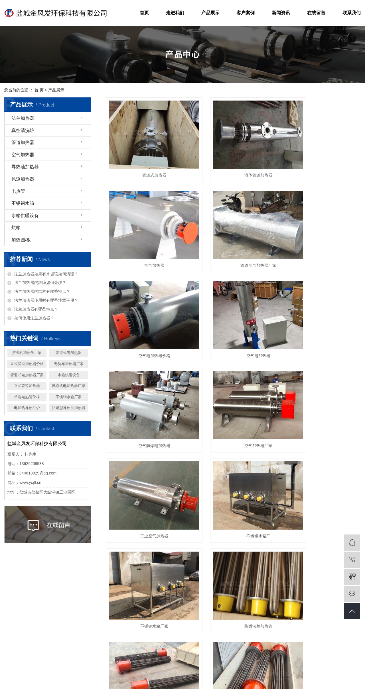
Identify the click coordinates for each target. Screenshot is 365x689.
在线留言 (316, 12)
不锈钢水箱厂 (146, 395)
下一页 (277, 495)
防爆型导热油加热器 (68, 408)
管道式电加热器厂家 (27, 375)
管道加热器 (22, 142)
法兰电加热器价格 (257, 676)
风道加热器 (22, 179)
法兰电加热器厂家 (291, 676)
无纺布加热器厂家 (69, 364)
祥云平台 (144, 682)
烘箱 (16, 227)
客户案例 (245, 12)
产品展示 (210, 12)
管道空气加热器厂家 (146, 240)
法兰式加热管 (233, 473)
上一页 (165, 495)
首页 (144, 12)
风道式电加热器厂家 (68, 386)
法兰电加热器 (228, 676)
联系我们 (351, 12)
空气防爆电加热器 (146, 317)
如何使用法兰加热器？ (34, 318)
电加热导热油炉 (27, 408)
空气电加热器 (321, 240)
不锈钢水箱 (22, 203)
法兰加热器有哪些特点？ (36, 309)
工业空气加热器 (321, 317)
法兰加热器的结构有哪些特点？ (42, 291)
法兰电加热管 (321, 473)
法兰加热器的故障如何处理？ (40, 282)
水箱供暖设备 (25, 215)
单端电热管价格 (27, 397)
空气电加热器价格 (233, 240)
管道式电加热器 (69, 352)
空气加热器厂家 (233, 317)
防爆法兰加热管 (321, 395)
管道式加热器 (146, 162)
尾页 (295, 495)
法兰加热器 (22, 118)
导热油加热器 (25, 166)
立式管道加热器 (27, 386)
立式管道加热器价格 (27, 364)
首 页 (39, 90)
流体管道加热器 (233, 162)
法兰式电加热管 (146, 473)
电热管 (18, 191)
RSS (233, 682)
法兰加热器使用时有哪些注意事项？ (46, 300)
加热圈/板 (21, 239)
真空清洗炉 (22, 130)
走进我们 (175, 12)
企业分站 (198, 682)
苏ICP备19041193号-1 (175, 676)
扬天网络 (181, 682)
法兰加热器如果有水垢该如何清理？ (46, 274)
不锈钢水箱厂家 (69, 397)
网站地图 (218, 682)
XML (244, 682)
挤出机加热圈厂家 (27, 352)
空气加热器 (22, 154)
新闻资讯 (281, 12)
